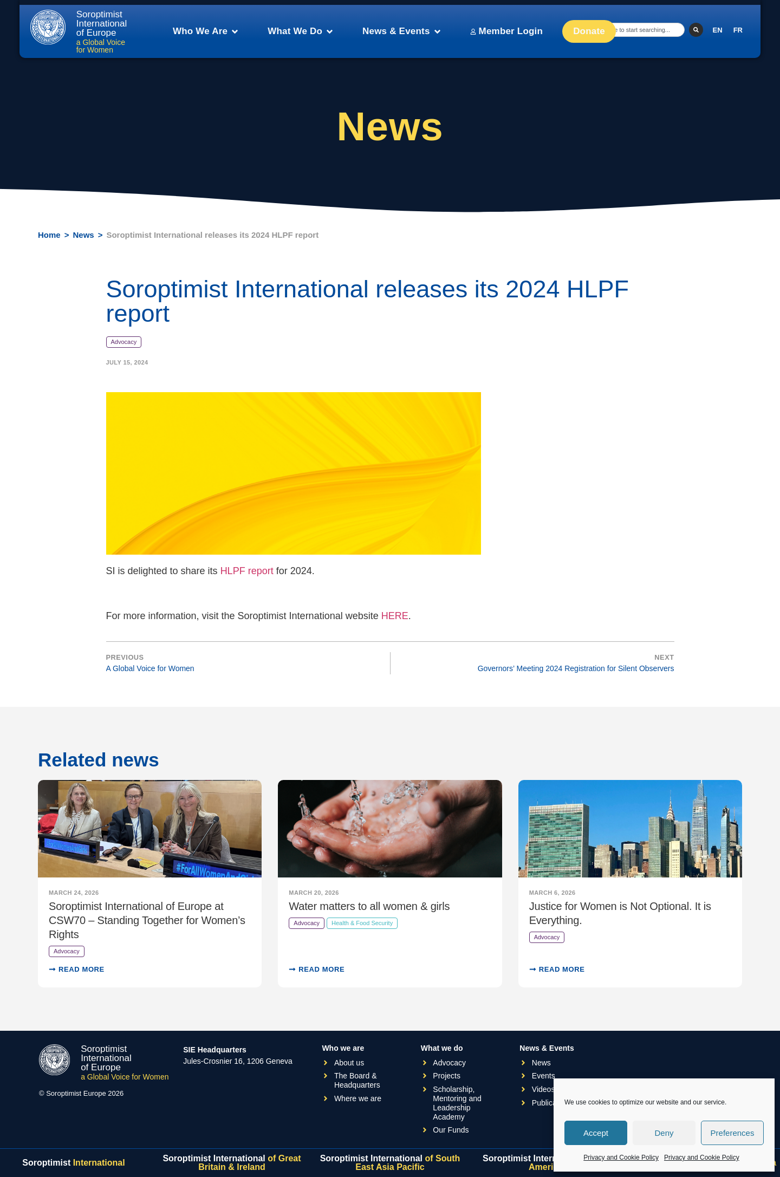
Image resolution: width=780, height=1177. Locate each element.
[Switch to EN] (717, 30)
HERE (394, 615)
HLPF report (247, 570)
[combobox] (642, 30)
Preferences (733, 1132)
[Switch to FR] (738, 30)
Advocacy (124, 342)
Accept (595, 1132)
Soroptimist (73, 1162)
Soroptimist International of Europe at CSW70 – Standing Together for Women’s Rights (147, 920)
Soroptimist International (231, 1163)
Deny (663, 1132)
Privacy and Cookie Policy (621, 1157)
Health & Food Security (362, 923)
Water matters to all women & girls (369, 906)
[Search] (696, 30)
